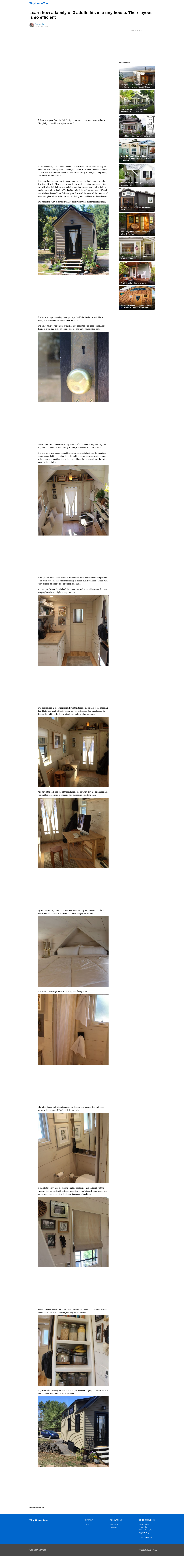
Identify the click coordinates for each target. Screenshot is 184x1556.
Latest (87, 1524)
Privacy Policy (143, 1527)
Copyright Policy (144, 1533)
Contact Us (113, 1527)
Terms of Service (144, 1524)
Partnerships (114, 1524)
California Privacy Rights (146, 1530)
